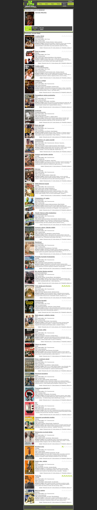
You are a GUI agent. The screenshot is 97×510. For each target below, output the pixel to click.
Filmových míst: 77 (47, 356)
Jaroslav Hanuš (41, 56)
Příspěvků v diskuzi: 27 (66, 210)
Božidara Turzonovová (50, 452)
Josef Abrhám (41, 248)
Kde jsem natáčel (41, 28)
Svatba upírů (39, 66)
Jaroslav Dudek (41, 232)
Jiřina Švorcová (49, 350)
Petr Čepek (54, 248)
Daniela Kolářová (45, 175)
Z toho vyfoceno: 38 (57, 151)
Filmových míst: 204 (46, 312)
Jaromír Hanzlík (56, 306)
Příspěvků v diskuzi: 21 (66, 443)
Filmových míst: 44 (47, 151)
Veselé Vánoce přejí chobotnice (45, 213)
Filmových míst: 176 (46, 326)
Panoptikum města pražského (45, 95)
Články (58, 3)
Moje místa (34, 28)
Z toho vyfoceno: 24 (56, 400)
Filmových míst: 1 (48, 341)
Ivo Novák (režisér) (42, 305)
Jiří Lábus (46, 189)
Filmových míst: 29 (47, 224)
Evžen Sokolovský (42, 85)
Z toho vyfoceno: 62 (56, 107)
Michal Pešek (46, 321)
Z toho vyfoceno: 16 (57, 429)
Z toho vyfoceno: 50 (57, 77)
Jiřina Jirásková (57, 57)
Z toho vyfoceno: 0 (57, 341)
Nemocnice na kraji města (44, 432)
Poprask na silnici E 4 (42, 388)
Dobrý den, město (41, 461)
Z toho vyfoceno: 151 (56, 312)
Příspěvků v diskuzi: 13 (66, 268)
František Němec (54, 335)
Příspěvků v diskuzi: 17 (66, 356)
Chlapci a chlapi (40, 80)
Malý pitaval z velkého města (44, 315)
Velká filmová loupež (42, 183)
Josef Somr (53, 160)
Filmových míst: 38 (47, 414)
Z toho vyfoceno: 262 (56, 63)
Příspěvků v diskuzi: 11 (66, 502)
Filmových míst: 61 (47, 92)
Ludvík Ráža (41, 275)
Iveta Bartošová (41, 72)
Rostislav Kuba (55, 86)
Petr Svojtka (55, 350)
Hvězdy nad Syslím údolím (44, 154)
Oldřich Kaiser (41, 189)
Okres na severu (40, 344)
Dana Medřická (47, 364)
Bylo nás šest (39, 125)
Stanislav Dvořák (47, 291)
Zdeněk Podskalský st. (50, 188)
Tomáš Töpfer (41, 57)
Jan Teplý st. (47, 116)
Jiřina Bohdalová (55, 496)
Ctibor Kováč (41, 407)
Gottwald (38, 110)
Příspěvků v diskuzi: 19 (66, 400)
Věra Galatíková (57, 277)
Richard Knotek (49, 423)
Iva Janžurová (41, 160)
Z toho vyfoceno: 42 (57, 122)
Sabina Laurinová (58, 42)
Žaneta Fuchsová (61, 218)
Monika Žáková (41, 131)
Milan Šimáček (61, 145)
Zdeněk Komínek (55, 291)
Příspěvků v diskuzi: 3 (66, 429)
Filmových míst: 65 (47, 502)
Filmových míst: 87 (47, 77)
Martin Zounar (41, 86)
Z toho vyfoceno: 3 (57, 195)
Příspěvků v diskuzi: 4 (66, 151)
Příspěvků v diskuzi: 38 (66, 283)
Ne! (36, 403)
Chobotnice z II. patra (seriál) (44, 140)
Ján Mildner (52, 408)
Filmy (40, 3)
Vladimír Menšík (54, 364)
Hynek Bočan (41, 480)
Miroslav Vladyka (41, 277)
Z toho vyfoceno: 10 (57, 239)
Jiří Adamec (40, 129)
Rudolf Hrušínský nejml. (50, 72)
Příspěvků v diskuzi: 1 (66, 77)
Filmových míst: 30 (47, 458)
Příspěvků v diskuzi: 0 (66, 166)
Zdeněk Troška (41, 40)
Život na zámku (40, 51)
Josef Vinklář (46, 101)
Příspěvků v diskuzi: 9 (66, 47)
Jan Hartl (40, 379)
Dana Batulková (41, 335)
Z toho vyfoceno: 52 (56, 92)
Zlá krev (37, 169)
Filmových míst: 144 (47, 122)
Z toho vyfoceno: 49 (56, 356)
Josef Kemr (50, 306)
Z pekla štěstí (39, 36)
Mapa (52, 3)
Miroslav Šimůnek (50, 42)
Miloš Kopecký (55, 438)
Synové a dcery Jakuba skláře (45, 227)
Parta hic (38, 476)
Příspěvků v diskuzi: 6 (66, 253)
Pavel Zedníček (41, 145)
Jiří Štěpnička (41, 116)
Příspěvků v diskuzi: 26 (66, 312)
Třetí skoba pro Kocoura (43, 286)
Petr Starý (46, 467)
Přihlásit (70, 1)
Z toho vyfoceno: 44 (57, 180)
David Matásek (54, 131)
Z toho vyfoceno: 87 (56, 443)
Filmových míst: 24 (47, 473)
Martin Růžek (41, 364)
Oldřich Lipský (41, 188)
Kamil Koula (40, 291)
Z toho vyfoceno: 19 (56, 385)
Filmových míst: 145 (46, 370)
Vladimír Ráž (52, 175)
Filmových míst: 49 (47, 47)
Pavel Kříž (47, 335)
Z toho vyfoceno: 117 (56, 370)
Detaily (41, 47)
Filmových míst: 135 (46, 283)
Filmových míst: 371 (46, 63)
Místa (46, 3)
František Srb (56, 423)
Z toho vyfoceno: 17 (57, 473)
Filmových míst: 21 (47, 385)
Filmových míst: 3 (48, 195)
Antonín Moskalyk (42, 99)
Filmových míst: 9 (48, 166)
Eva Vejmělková (47, 86)
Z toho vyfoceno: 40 (57, 297)
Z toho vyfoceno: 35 (56, 210)
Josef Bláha (52, 101)
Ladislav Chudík (41, 438)
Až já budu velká (40, 330)
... (63, 61)
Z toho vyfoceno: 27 (57, 414)
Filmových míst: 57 (47, 180)
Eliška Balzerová (48, 248)
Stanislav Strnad (41, 392)
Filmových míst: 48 (47, 297)
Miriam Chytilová (41, 423)
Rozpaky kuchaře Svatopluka (45, 257)
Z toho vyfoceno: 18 (56, 487)
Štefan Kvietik (41, 408)
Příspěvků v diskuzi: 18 (66, 107)
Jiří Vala (39, 175)
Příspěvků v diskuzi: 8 (66, 180)
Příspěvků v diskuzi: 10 (66, 487)
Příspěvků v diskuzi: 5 (66, 122)
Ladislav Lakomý (54, 116)
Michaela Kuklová (42, 42)
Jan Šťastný (47, 131)
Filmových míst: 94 (47, 137)
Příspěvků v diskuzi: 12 (66, 137)
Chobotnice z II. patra (42, 198)
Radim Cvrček (41, 290)
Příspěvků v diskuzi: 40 (66, 326)
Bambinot (38, 242)
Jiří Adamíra (40, 101)
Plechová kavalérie (41, 373)
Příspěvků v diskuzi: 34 (66, 92)
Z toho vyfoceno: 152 (56, 326)
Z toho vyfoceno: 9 (57, 166)
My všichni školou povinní (44, 271)
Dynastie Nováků (41, 300)
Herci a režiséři (64, 5)
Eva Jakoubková (48, 233)
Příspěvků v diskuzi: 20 (66, 63)
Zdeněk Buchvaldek (42, 496)
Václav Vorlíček (41, 451)
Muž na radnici (40, 490)
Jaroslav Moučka (53, 189)
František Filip (41, 159)
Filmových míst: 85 (47, 268)
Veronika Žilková (49, 277)
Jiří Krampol (40, 321)
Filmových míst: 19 (47, 429)
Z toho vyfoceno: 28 (57, 224)
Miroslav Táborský (60, 72)
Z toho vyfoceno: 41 (57, 47)
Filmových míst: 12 (47, 253)
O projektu (70, 3)
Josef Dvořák (41, 262)
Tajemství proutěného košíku (45, 417)
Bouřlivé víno (39, 446)
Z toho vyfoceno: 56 (56, 137)
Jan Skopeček (55, 481)
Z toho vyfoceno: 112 (56, 283)
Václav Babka (41, 481)
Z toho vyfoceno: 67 (56, 268)
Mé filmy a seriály (28, 28)
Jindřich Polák (41, 144)
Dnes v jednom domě (42, 359)
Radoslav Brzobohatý (42, 306)
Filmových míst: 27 (47, 400)
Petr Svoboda (53, 394)
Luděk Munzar (41, 233)
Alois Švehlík (40, 467)
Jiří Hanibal (40, 465)
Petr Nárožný (47, 160)
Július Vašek (47, 408)
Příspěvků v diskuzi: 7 (66, 297)
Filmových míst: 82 (47, 107)
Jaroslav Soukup (41, 70)
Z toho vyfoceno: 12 (57, 253)
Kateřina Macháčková (49, 57)
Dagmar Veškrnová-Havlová (51, 145)
